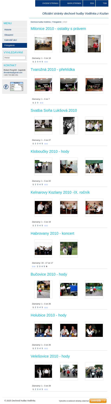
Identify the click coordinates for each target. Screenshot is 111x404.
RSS (92, 3)
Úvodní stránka (50, 3)
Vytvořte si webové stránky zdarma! (74, 401)
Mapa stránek (74, 3)
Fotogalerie (56, 22)
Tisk (105, 3)
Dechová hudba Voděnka (41, 22)
